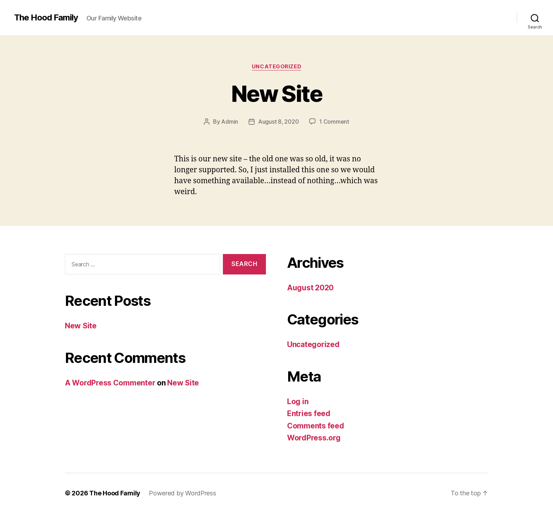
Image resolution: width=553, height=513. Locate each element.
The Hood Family (46, 17)
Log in (297, 401)
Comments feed (315, 425)
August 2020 (310, 287)
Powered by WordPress (182, 493)
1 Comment (334, 121)
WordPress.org (314, 437)
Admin (229, 121)
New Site (276, 93)
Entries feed (308, 413)
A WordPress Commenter (110, 382)
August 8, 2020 (278, 121)
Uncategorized (276, 66)
